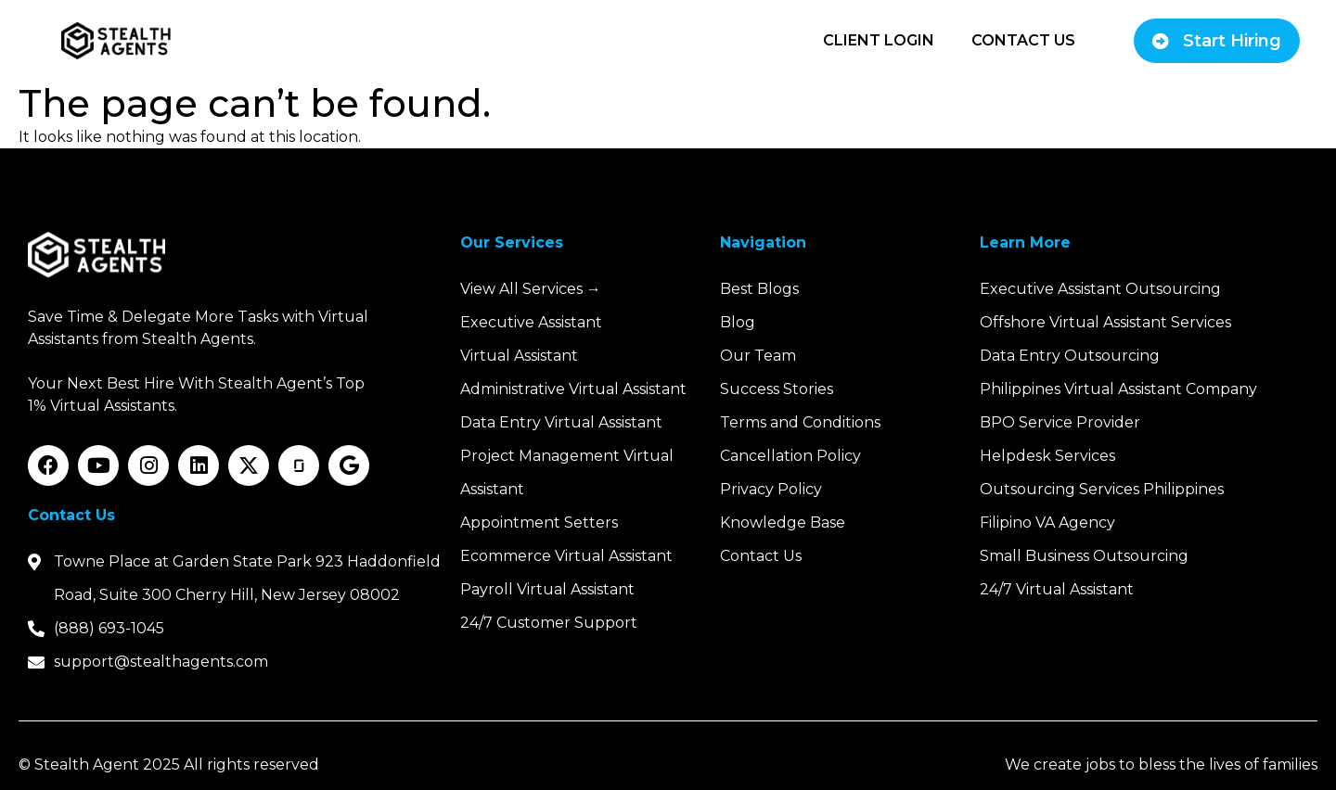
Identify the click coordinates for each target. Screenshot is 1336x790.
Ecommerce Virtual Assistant (566, 556)
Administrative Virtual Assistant (573, 389)
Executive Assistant (531, 322)
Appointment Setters (539, 522)
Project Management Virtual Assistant (567, 472)
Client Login (878, 40)
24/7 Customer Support (548, 622)
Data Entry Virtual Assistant (561, 422)
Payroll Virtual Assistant (547, 589)
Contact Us (1023, 40)
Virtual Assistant (519, 355)
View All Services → (530, 289)
